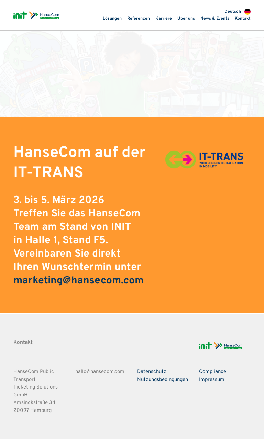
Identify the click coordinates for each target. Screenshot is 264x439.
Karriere (163, 18)
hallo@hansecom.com (99, 372)
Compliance (212, 372)
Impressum (211, 379)
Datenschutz (151, 372)
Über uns (186, 18)
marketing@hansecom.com (78, 280)
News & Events (214, 18)
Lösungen (112, 18)
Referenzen (138, 18)
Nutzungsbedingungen (162, 379)
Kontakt (243, 18)
